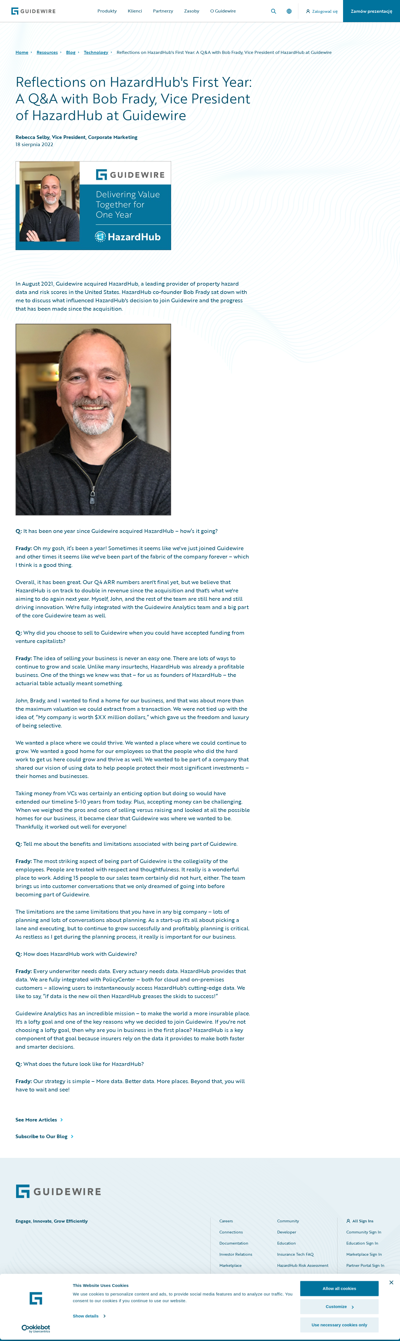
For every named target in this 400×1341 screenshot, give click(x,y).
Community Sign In (363, 1232)
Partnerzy (163, 11)
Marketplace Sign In (364, 1254)
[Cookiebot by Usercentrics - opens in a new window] (36, 1330)
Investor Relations (235, 1254)
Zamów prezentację (371, 11)
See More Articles (36, 1119)
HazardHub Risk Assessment (302, 1265)
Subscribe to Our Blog (42, 1136)
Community (288, 1221)
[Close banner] (391, 1284)
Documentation (233, 1243)
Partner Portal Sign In (365, 1265)
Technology (96, 52)
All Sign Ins (362, 1221)
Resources (47, 52)
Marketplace (230, 1265)
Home (22, 52)
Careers (226, 1221)
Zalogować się (322, 11)
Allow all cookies (339, 1289)
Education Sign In (362, 1243)
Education (286, 1243)
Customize (340, 1308)
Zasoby (191, 11)
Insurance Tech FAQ (295, 1254)
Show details (86, 1317)
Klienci (135, 11)
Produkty (107, 11)
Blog (71, 52)
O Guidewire (223, 11)
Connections (231, 1232)
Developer (286, 1232)
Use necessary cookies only (339, 1326)
